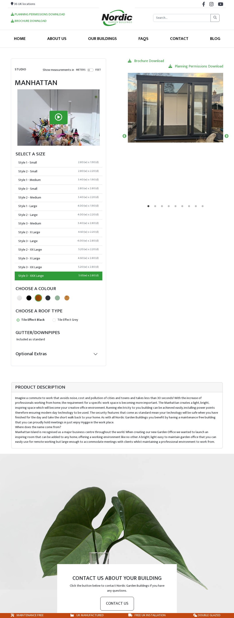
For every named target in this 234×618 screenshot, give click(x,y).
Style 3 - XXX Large (58, 276)
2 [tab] (155, 206)
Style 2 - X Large (58, 232)
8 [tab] (196, 206)
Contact (179, 38)
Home (20, 38)
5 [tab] (175, 206)
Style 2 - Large (58, 215)
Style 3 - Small (58, 188)
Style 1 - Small (58, 162)
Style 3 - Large (58, 241)
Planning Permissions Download (38, 14)
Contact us (117, 603)
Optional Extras (31, 354)
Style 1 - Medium (58, 180)
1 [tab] (148, 206)
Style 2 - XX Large (58, 249)
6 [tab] (182, 206)
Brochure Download (29, 21)
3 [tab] (162, 206)
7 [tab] (189, 206)
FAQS (143, 38)
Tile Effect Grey (65, 320)
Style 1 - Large (58, 206)
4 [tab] (168, 206)
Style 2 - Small (58, 171)
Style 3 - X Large (58, 258)
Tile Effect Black (30, 320)
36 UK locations (23, 4)
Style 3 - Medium (58, 223)
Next (226, 136)
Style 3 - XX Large (58, 267)
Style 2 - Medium (58, 197)
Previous (124, 136)
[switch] (90, 69)
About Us (56, 38)
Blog (215, 38)
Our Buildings (102, 38)
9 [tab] (202, 206)
